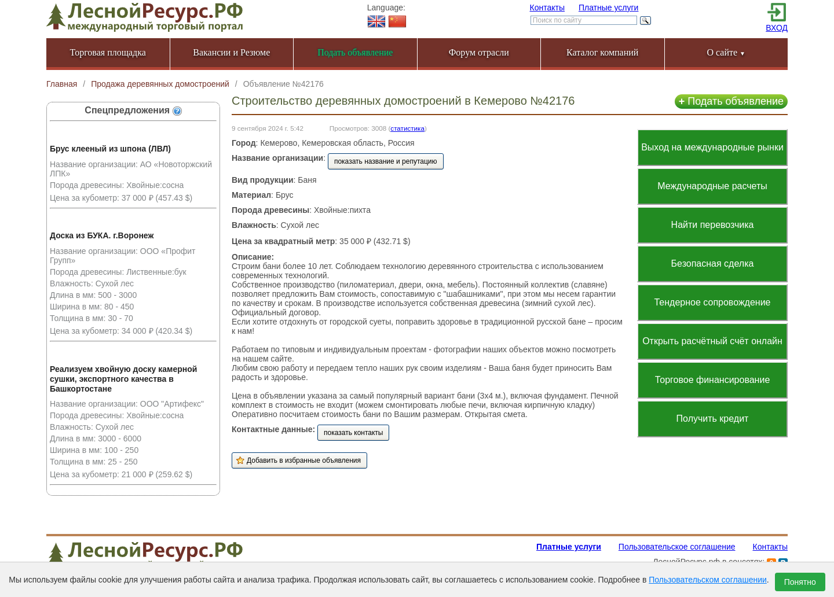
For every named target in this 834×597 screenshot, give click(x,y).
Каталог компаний (602, 52)
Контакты (547, 7)
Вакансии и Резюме (231, 52)
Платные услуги (609, 7)
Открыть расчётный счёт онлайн (712, 341)
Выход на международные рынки (712, 147)
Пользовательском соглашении (708, 579)
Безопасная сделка (712, 263)
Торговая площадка (108, 52)
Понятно (800, 582)
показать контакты (353, 433)
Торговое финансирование (712, 380)
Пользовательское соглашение (677, 546)
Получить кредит (712, 418)
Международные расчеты (712, 186)
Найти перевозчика (712, 225)
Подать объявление (731, 101)
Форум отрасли (479, 52)
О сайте (726, 52)
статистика (407, 128)
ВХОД (777, 27)
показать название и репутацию (385, 161)
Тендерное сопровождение (712, 302)
